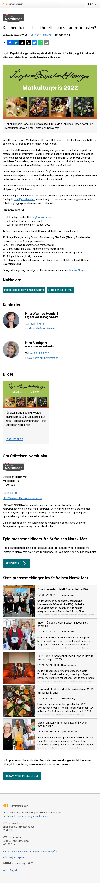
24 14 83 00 (10, 493)
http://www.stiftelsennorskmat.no (22, 498)
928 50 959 (37, 324)
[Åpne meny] (35, 4)
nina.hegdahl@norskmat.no (40, 328)
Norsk (6, 870)
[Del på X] (22, 43)
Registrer (16, 563)
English (14, 870)
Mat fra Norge (77, 270)
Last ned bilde (14, 439)
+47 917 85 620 (39, 353)
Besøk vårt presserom (22, 775)
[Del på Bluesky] (34, 43)
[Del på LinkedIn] (16, 43)
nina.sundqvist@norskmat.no (41, 358)
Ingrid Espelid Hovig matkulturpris (24, 289)
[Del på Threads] (28, 43)
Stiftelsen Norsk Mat (41, 34)
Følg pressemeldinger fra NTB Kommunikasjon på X (30, 851)
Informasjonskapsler (14, 857)
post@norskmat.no (24, 199)
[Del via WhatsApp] (40, 43)
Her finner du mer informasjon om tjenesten (26, 816)
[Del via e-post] (46, 43)
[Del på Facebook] (10, 43)
